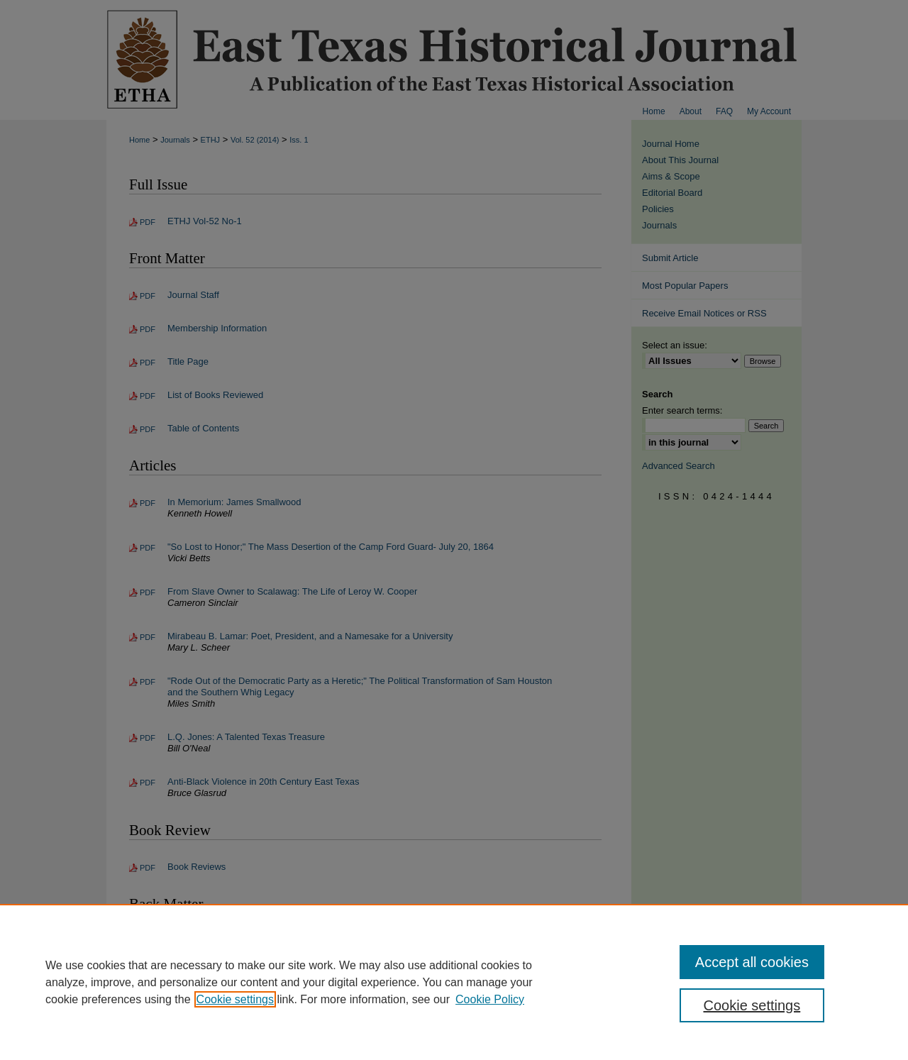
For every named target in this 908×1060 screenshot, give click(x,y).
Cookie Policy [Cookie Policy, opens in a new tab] (489, 999)
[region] (454, 982)
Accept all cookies (752, 962)
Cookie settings (235, 999)
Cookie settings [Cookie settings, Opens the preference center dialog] (752, 1005)
